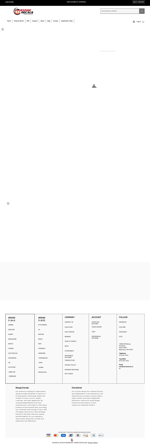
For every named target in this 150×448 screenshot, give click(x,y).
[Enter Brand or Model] (118, 11)
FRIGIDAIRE (12, 358)
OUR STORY (9, 2)
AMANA (10, 325)
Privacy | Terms (92, 443)
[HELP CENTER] (139, 1)
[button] (35, 21)
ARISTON (11, 329)
